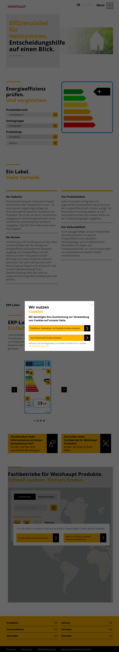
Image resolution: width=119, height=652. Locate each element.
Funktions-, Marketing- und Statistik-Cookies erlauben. (56, 328)
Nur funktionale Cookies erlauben (46, 337)
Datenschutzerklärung (39, 345)
